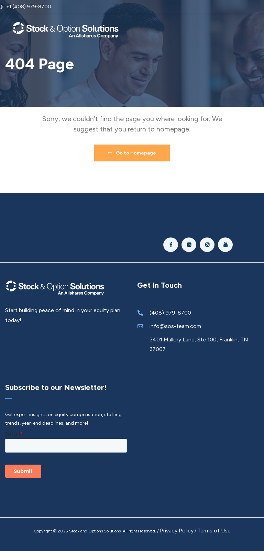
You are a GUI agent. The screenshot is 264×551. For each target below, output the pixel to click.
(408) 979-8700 (170, 312)
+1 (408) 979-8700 (28, 7)
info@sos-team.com (175, 326)
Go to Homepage (132, 153)
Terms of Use (214, 530)
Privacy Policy (177, 530)
